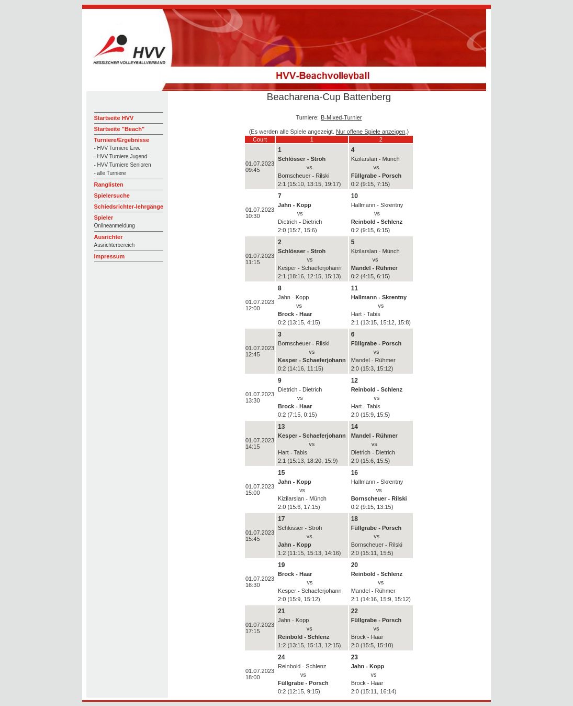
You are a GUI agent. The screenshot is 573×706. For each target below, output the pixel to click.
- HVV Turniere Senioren (122, 165)
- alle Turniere (110, 173)
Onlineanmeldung (114, 226)
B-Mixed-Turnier (341, 117)
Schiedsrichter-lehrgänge (129, 206)
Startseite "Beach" (119, 129)
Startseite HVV (114, 118)
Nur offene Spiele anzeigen (371, 131)
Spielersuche (112, 195)
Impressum (109, 256)
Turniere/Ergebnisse (122, 140)
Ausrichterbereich (114, 245)
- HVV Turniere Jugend (121, 156)
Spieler (104, 217)
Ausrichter (108, 237)
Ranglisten (108, 184)
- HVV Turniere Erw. (117, 148)
